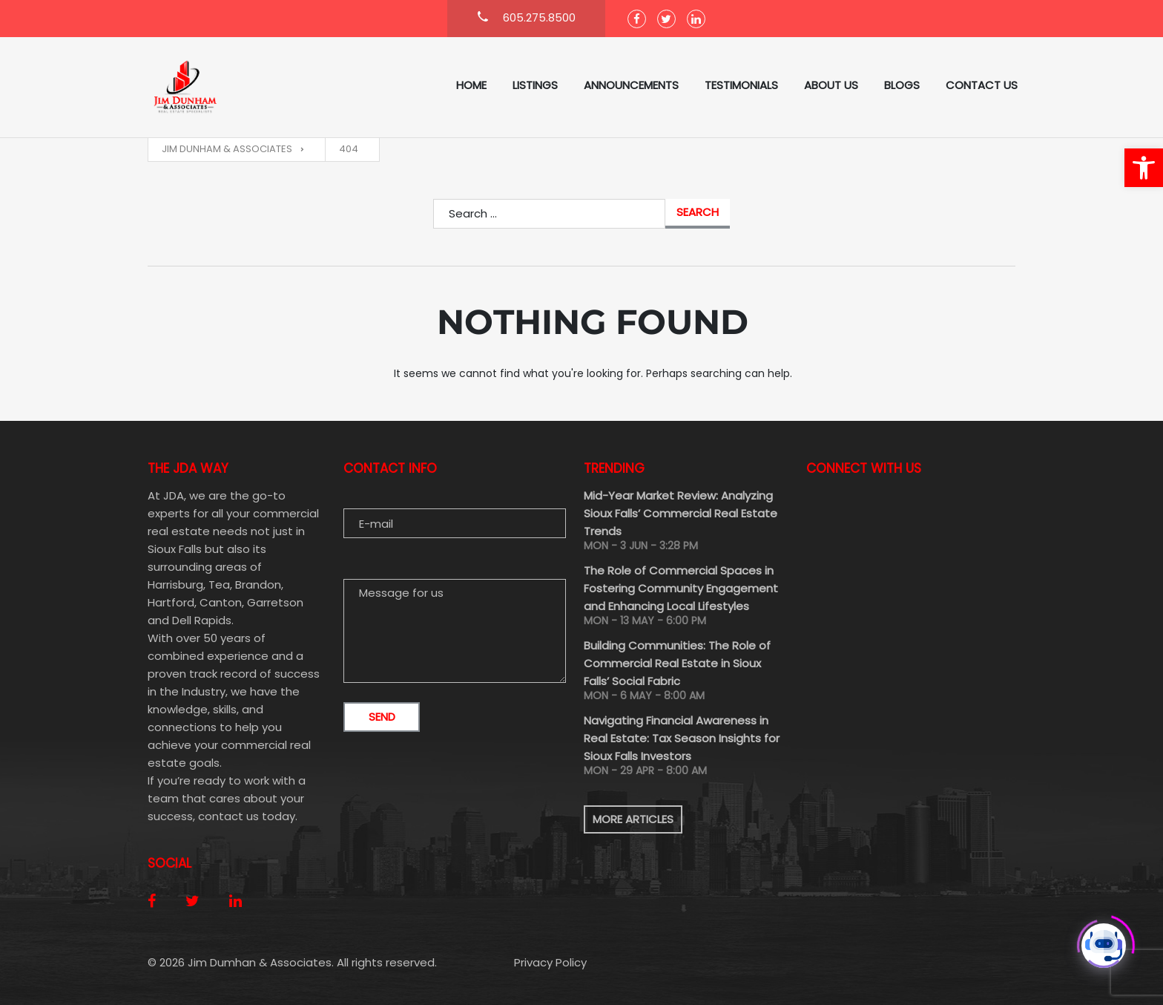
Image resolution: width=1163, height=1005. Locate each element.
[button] (1143, 167)
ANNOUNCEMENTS (631, 85)
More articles (633, 819)
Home (471, 85)
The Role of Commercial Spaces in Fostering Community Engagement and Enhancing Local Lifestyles (681, 588)
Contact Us (982, 85)
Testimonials (741, 85)
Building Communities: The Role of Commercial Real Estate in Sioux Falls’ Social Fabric (677, 663)
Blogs (902, 85)
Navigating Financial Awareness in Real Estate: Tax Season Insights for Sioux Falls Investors (682, 738)
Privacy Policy (550, 962)
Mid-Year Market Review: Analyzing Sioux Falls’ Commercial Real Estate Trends (680, 513)
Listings (535, 85)
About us (831, 85)
